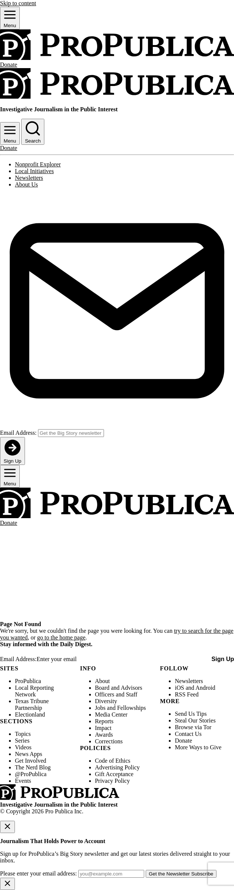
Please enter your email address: (38, 873)
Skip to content (18, 3)
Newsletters (29, 178)
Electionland (30, 714)
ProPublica (28, 681)
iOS (179, 688)
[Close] (7, 827)
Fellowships (131, 708)
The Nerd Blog (33, 767)
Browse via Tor (193, 727)
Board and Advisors (118, 688)
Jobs (100, 708)
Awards (104, 734)
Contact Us (188, 734)
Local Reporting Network (34, 691)
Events (23, 781)
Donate (183, 740)
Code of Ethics (112, 760)
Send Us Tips (190, 714)
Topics (23, 734)
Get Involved (30, 760)
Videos (23, 747)
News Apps (28, 754)
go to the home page (61, 637)
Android (205, 688)
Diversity (106, 701)
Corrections (109, 741)
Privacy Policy (112, 781)
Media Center (111, 714)
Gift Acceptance (114, 774)
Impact (103, 728)
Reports (104, 721)
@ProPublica (31, 774)
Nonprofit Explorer (38, 164)
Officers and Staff (116, 694)
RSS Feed (187, 694)
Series (22, 740)
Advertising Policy (117, 767)
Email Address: (18, 433)
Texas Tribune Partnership (32, 704)
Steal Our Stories (195, 720)
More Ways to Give (198, 747)
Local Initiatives (34, 171)
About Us (26, 184)
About (102, 681)
